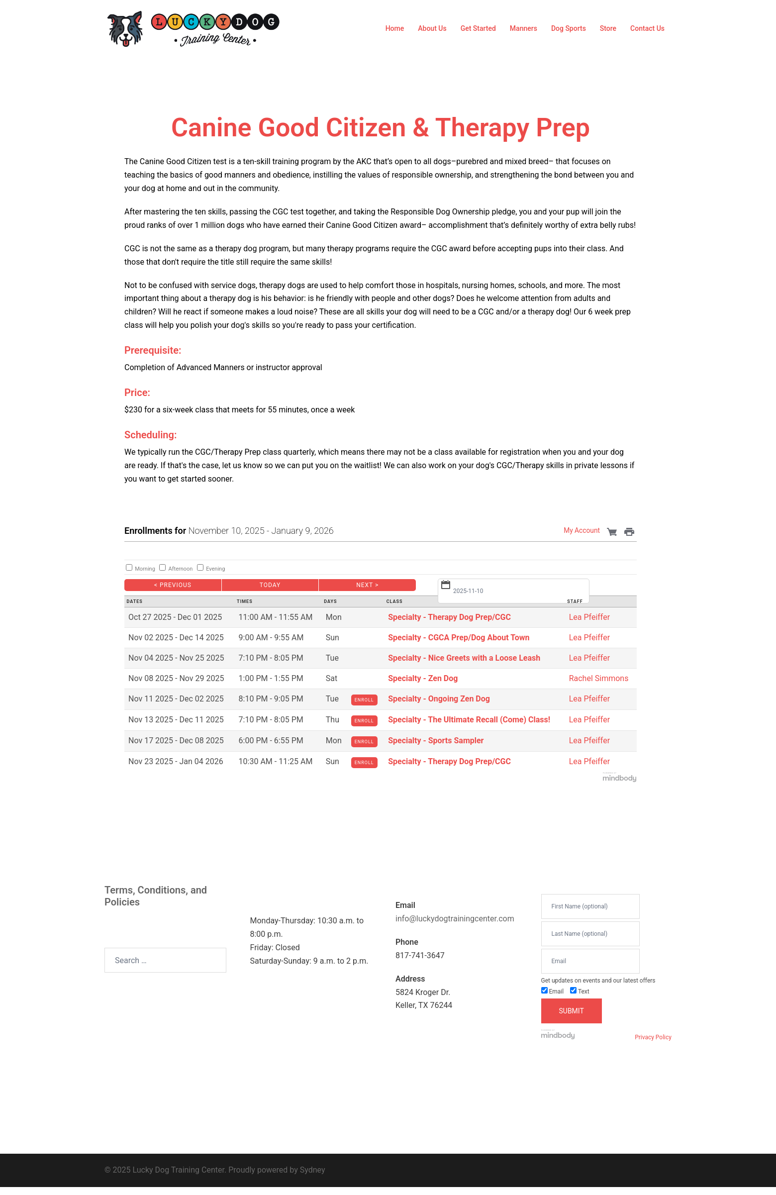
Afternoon (181, 569)
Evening (215, 569)
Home (395, 28)
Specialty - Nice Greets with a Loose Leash (464, 658)
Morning (145, 569)
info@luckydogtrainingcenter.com (454, 918)
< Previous (173, 585)
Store (608, 28)
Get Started (478, 28)
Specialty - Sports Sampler (436, 740)
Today (270, 585)
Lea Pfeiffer (589, 617)
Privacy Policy (653, 1037)
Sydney (312, 1170)
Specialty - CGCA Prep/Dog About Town (458, 637)
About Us (432, 28)
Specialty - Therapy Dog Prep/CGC (449, 617)
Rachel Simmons (599, 678)
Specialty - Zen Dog (423, 678)
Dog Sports (568, 28)
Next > (367, 585)
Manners (523, 28)
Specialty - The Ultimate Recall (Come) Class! (469, 719)
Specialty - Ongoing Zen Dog (439, 698)
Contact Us (647, 28)
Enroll (364, 699)
